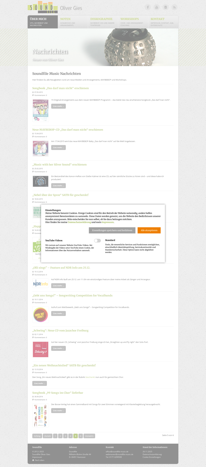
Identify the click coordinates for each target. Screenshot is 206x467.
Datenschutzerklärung (79, 222)
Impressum (108, 222)
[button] (112, 230)
